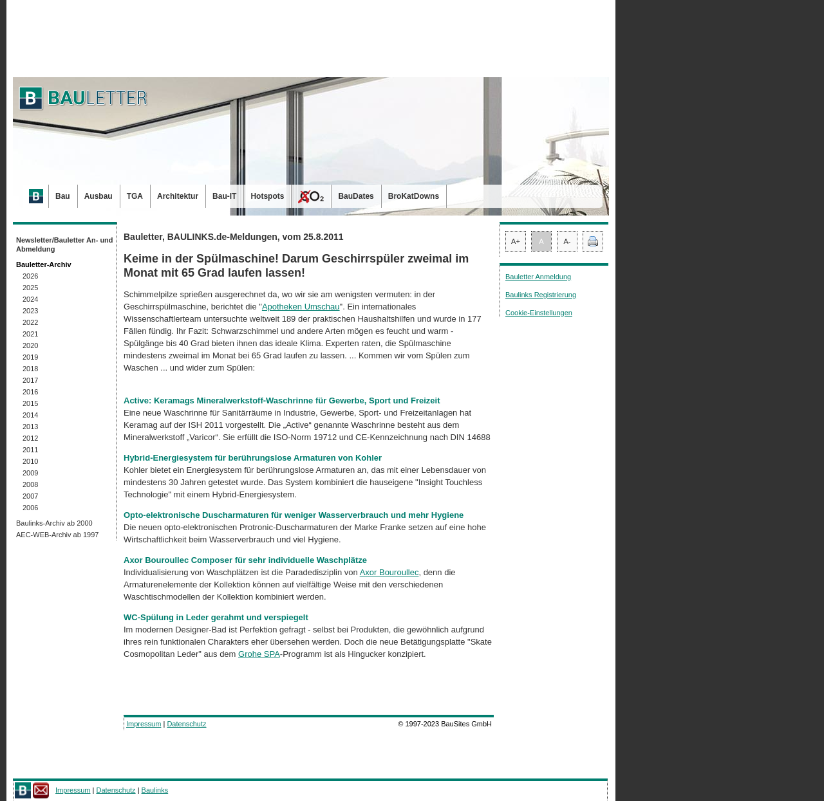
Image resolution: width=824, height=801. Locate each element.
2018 (30, 369)
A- (567, 241)
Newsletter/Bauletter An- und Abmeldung (64, 244)
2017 (30, 380)
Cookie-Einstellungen (538, 313)
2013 (30, 426)
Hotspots (267, 196)
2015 (30, 403)
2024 (30, 299)
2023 (30, 311)
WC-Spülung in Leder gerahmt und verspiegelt (216, 617)
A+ (515, 241)
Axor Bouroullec (389, 572)
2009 (30, 473)
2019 (30, 357)
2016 (30, 392)
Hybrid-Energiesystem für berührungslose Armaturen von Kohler (253, 458)
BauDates (355, 196)
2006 (30, 507)
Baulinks (155, 790)
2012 (30, 438)
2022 (30, 322)
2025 (30, 287)
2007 (30, 496)
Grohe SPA (259, 654)
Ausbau (98, 196)
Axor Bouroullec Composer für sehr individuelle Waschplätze (245, 560)
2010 (30, 461)
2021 (30, 334)
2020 (30, 345)
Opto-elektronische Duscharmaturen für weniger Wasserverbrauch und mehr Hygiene (294, 515)
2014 (30, 415)
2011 (30, 450)
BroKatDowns (413, 196)
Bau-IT (224, 196)
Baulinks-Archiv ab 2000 (54, 523)
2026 (30, 276)
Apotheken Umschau (301, 306)
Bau (62, 196)
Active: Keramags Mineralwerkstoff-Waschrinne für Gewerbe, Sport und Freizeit (282, 400)
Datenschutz (186, 724)
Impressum (143, 724)
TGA (135, 196)
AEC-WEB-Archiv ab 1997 (57, 535)
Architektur (177, 196)
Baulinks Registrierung (540, 295)
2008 (30, 484)
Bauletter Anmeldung (538, 277)
